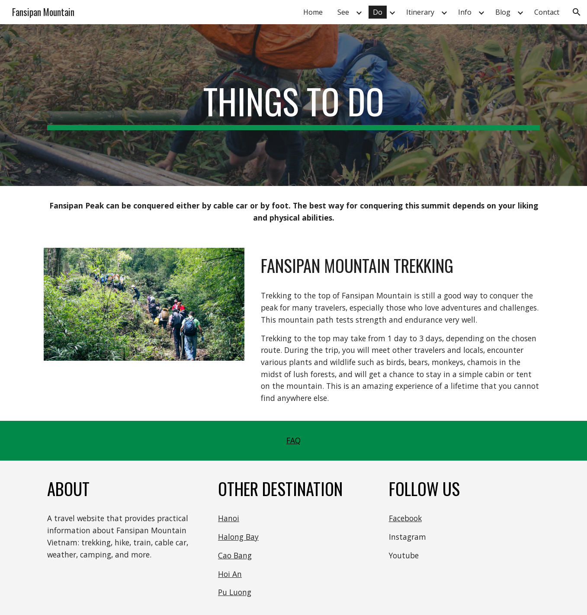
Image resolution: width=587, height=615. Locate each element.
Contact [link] (546, 12)
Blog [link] (502, 12)
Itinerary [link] (420, 12)
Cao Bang (235, 555)
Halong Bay (238, 537)
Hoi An (230, 574)
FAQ (293, 440)
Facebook (405, 518)
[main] (293, 105)
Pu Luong (234, 592)
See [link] (343, 12)
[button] (576, 12)
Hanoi (228, 518)
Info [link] (465, 12)
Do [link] (377, 12)
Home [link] (313, 12)
